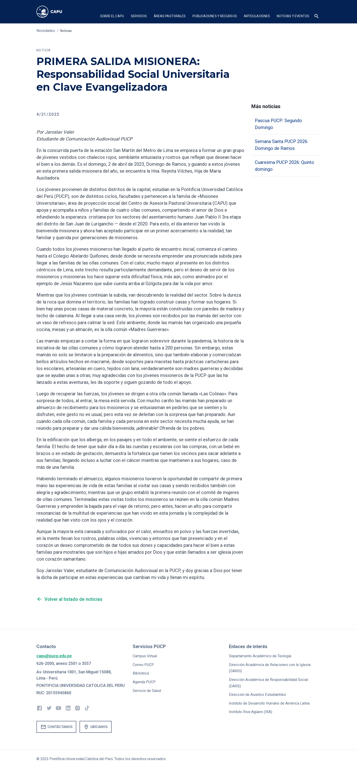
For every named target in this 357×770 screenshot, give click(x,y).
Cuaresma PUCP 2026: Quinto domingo (284, 166)
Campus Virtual (146, 655)
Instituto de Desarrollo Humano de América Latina (274, 702)
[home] (53, 12)
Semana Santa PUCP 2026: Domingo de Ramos (281, 145)
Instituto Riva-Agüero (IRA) (253, 710)
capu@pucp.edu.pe (54, 655)
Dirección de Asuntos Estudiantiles (260, 693)
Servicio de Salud (148, 689)
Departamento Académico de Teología (263, 655)
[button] (112, 16)
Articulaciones (257, 16)
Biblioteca (142, 672)
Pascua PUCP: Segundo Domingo (278, 124)
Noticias (67, 30)
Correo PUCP (144, 664)
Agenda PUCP (145, 681)
